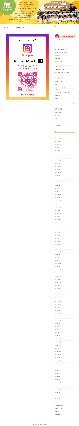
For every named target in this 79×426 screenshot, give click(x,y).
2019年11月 (59, 367)
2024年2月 (58, 216)
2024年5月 (58, 207)
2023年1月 (58, 254)
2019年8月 (58, 376)
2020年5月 (58, 348)
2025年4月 (58, 172)
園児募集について (60, 69)
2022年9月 (58, 263)
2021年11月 (59, 295)
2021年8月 (58, 304)
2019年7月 (58, 379)
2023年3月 (58, 251)
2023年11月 (59, 226)
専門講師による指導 (60, 87)
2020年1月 (58, 360)
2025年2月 (58, 178)
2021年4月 (58, 316)
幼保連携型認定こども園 (61, 52)
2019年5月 (58, 386)
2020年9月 (58, 335)
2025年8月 (58, 160)
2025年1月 (58, 182)
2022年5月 (58, 276)
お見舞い (58, 402)
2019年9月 (58, 373)
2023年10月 (59, 229)
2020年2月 (58, 357)
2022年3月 (58, 282)
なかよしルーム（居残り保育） (63, 92)
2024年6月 (58, 204)
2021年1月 (58, 323)
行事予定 (58, 414)
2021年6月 (58, 310)
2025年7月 (58, 163)
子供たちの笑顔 (59, 408)
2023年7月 (58, 238)
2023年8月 (58, 235)
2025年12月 (59, 147)
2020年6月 (58, 345)
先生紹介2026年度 (60, 64)
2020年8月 (58, 338)
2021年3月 (58, 320)
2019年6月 (58, 382)
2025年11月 (59, 150)
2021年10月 (59, 298)
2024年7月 (58, 200)
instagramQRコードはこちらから (61, 39)
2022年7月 (58, 269)
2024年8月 (58, 197)
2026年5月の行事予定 (60, 115)
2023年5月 (58, 244)
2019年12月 (59, 364)
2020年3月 (58, 354)
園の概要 (58, 55)
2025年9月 (58, 156)
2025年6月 (58, 166)
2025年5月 (58, 169)
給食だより (58, 95)
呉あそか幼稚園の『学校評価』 (63, 72)
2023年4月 (58, 247)
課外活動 (58, 89)
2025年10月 (59, 153)
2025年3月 (58, 175)
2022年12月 (59, 257)
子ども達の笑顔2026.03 (61, 118)
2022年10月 (59, 260)
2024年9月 (58, 194)
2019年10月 (59, 370)
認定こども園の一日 (60, 81)
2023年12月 (59, 222)
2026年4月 (58, 134)
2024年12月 (59, 185)
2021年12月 (59, 291)
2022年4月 (58, 279)
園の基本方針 (59, 58)
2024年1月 (58, 219)
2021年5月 (58, 313)
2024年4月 (58, 210)
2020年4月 (58, 351)
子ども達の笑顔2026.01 (61, 125)
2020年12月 (59, 326)
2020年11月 (59, 329)
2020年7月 (58, 342)
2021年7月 (58, 307)
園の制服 (58, 66)
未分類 (57, 411)
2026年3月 (58, 138)
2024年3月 (58, 213)
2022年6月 (58, 273)
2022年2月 (58, 285)
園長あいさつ (59, 61)
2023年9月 (58, 232)
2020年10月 (59, 332)
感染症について (59, 98)
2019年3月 (58, 392)
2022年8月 (58, 266)
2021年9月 (58, 301)
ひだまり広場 (59, 405)
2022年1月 (58, 288)
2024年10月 (59, 191)
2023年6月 (58, 241)
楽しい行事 (58, 84)
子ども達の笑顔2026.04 (61, 112)
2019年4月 (58, 389)
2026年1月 (58, 144)
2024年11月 (59, 188)
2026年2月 (58, 141)
